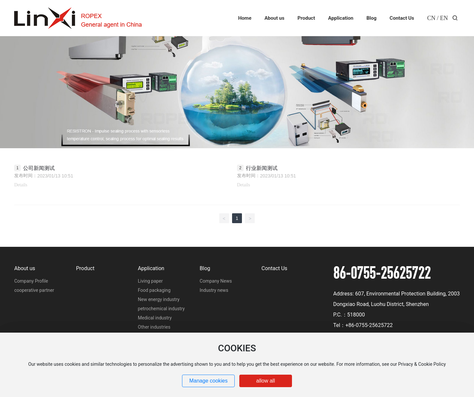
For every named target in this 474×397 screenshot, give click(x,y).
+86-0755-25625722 (369, 325)
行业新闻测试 (261, 168)
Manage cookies (208, 381)
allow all (265, 381)
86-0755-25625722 (382, 272)
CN (431, 18)
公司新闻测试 (39, 168)
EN (444, 18)
